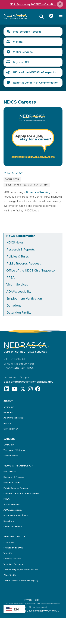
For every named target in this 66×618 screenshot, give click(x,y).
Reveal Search (41, 17)
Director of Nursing (38, 192)
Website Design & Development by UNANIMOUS (33, 610)
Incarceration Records (27, 31)
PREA (10, 277)
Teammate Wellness (14, 450)
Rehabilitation (15, 536)
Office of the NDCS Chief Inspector (34, 72)
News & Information (21, 236)
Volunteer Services (13, 564)
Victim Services (23, 52)
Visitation (8, 553)
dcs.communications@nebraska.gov (28, 381)
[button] (33, 165)
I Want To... (51, 16)
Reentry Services (12, 559)
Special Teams (11, 456)
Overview (9, 407)
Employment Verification (24, 298)
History (7, 423)
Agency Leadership (14, 418)
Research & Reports (20, 249)
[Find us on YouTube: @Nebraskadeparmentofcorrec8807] (15, 390)
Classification (10, 575)
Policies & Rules (17, 256)
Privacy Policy (31, 600)
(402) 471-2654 (23, 368)
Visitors (18, 41)
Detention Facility (18, 312)
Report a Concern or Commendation (35, 82)
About (8, 401)
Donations (13, 305)
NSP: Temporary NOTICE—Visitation (33, 4)
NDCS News (15, 242)
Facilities (8, 412)
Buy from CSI (21, 62)
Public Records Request (23, 263)
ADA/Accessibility (18, 291)
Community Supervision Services (21, 570)
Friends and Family (13, 548)
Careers (9, 439)
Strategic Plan (11, 429)
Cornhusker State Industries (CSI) (21, 580)
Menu (60, 17)
